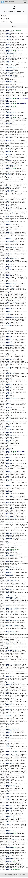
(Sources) (17, 876)
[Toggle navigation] (25, 1)
